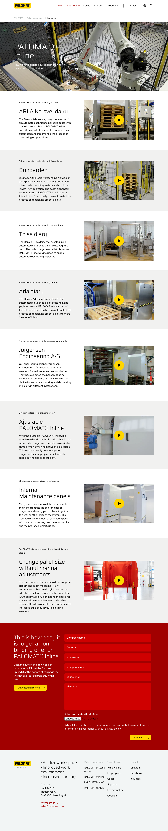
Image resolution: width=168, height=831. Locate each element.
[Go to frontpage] (22, 7)
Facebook (136, 773)
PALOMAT (18, 18)
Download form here (29, 687)
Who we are (114, 767)
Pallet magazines (67, 7)
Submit (134, 737)
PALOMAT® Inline (94, 776)
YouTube (136, 778)
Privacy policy (115, 790)
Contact (131, 7)
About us (112, 7)
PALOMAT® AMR (94, 788)
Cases (86, 7)
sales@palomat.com (52, 806)
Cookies (112, 795)
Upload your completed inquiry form (81, 714)
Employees (113, 773)
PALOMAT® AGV (94, 782)
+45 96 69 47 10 (49, 802)
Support (98, 7)
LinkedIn (136, 767)
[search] (151, 7)
